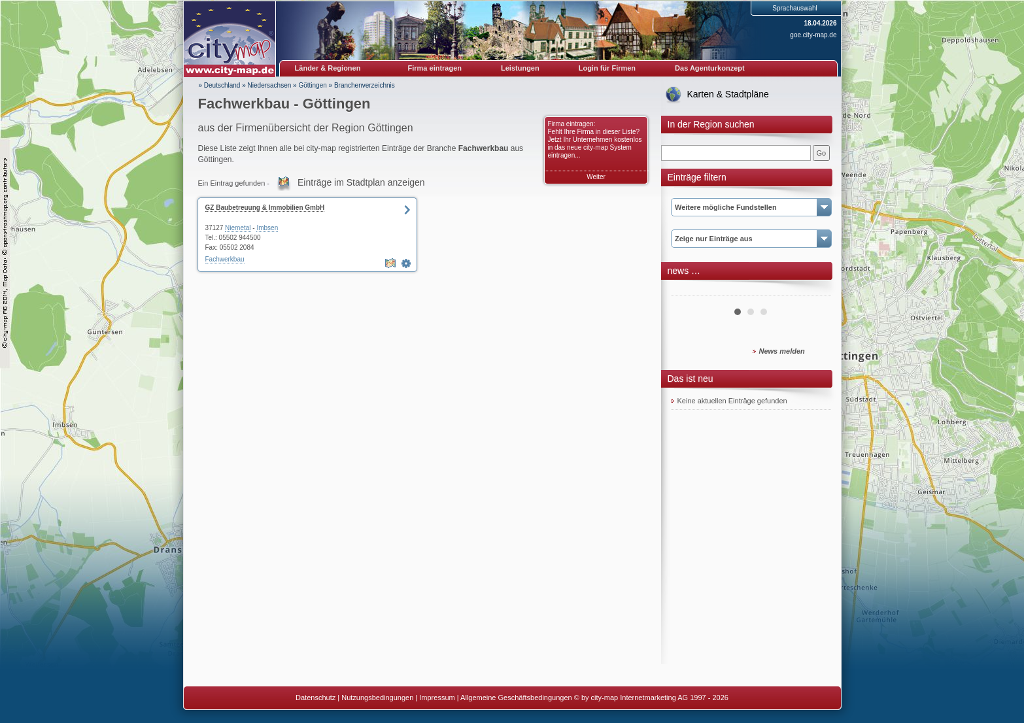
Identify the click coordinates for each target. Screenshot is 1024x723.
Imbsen (267, 227)
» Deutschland (220, 85)
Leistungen (520, 68)
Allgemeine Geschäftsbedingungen (516, 697)
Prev (687, 290)
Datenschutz (315, 697)
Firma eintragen (435, 68)
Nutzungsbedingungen (377, 697)
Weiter (596, 176)
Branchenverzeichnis (364, 85)
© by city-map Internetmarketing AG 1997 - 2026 (651, 697)
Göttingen (312, 85)
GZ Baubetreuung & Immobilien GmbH (265, 207)
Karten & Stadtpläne (728, 94)
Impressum (436, 697)
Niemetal (237, 227)
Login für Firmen (607, 68)
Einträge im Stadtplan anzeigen (361, 182)
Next (814, 290)
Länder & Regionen (328, 68)
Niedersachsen (270, 85)
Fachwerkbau (225, 259)
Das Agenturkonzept (710, 68)
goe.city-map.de (813, 35)
